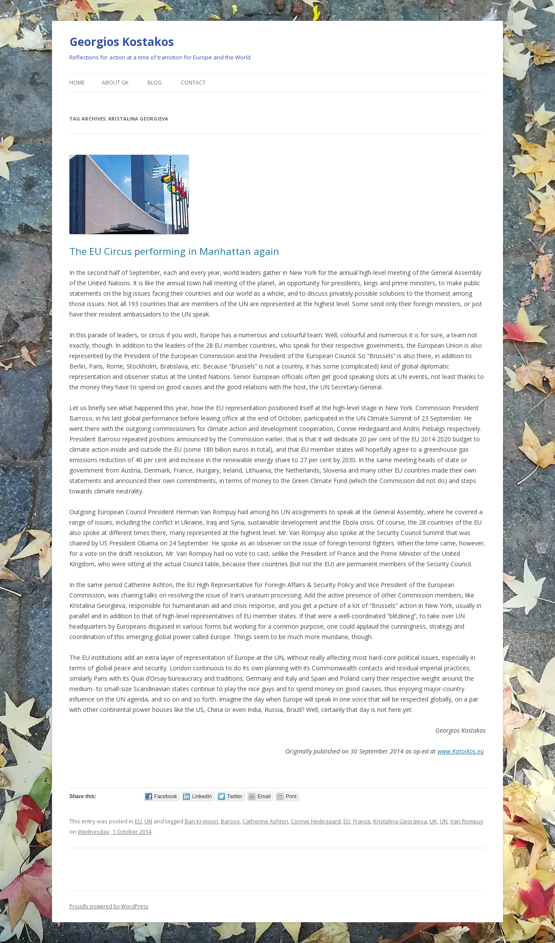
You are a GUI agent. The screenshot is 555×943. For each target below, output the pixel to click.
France (362, 821)
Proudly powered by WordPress (108, 906)
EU (138, 821)
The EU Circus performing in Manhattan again (174, 251)
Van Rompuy (466, 821)
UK (433, 821)
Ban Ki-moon (201, 821)
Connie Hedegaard (316, 821)
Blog (154, 82)
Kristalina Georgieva (400, 821)
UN (148, 821)
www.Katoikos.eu (460, 751)
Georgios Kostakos (121, 41)
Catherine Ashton (265, 821)
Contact (193, 82)
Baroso (230, 821)
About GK (115, 82)
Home (77, 82)
